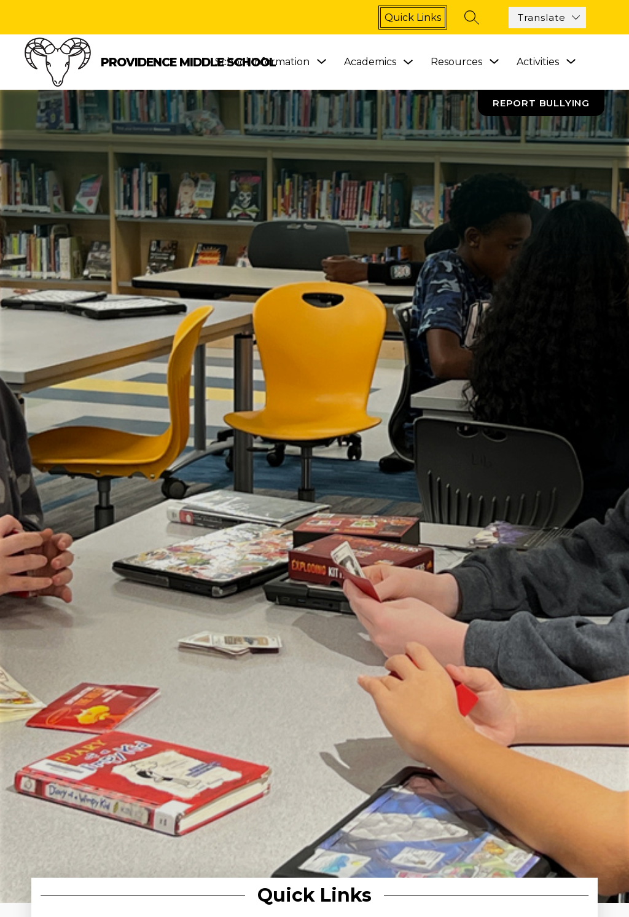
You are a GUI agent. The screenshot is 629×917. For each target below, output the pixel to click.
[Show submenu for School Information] (262, 62)
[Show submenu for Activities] (538, 62)
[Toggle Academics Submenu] (408, 62)
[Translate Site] (547, 17)
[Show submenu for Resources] (456, 62)
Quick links (413, 17)
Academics (370, 62)
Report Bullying (541, 103)
